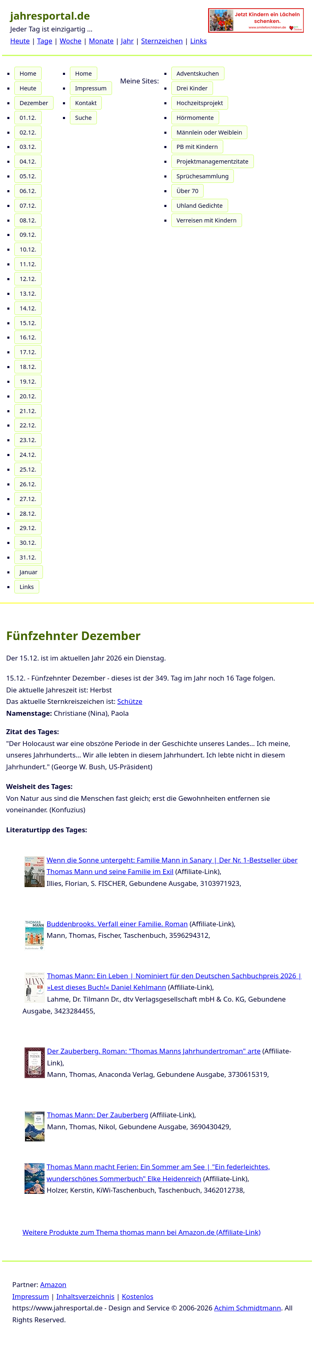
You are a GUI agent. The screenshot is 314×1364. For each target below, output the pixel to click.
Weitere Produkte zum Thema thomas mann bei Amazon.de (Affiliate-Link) (141, 1232)
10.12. (28, 249)
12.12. (28, 279)
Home (28, 73)
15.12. (28, 323)
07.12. (28, 205)
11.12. (28, 264)
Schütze (129, 701)
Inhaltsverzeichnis (85, 1296)
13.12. (28, 293)
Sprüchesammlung (203, 176)
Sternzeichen (162, 40)
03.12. (28, 147)
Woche (70, 40)
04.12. (28, 161)
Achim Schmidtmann (247, 1307)
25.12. (28, 469)
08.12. (28, 220)
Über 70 (188, 191)
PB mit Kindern (197, 147)
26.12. (28, 484)
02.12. (28, 132)
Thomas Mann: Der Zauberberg (97, 1114)
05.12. (28, 176)
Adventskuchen (198, 73)
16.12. (28, 337)
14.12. (28, 308)
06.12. (28, 191)
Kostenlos (137, 1296)
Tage (44, 40)
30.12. (28, 542)
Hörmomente (195, 117)
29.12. (28, 528)
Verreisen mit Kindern (207, 220)
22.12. (28, 425)
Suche (83, 117)
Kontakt (86, 103)
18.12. (28, 367)
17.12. (28, 352)
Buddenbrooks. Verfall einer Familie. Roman (117, 923)
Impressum (91, 88)
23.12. (28, 440)
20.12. (28, 396)
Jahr (127, 40)
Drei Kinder (192, 88)
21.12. (28, 411)
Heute (20, 40)
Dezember (34, 103)
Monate (101, 40)
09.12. (28, 234)
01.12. (28, 117)
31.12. (28, 557)
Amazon (53, 1284)
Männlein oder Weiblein (209, 132)
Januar (29, 572)
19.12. (28, 381)
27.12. (28, 499)
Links (198, 40)
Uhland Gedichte (200, 205)
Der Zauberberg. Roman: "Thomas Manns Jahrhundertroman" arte (153, 1051)
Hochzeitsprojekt (200, 103)
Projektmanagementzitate (213, 161)
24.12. (28, 454)
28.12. (28, 513)
